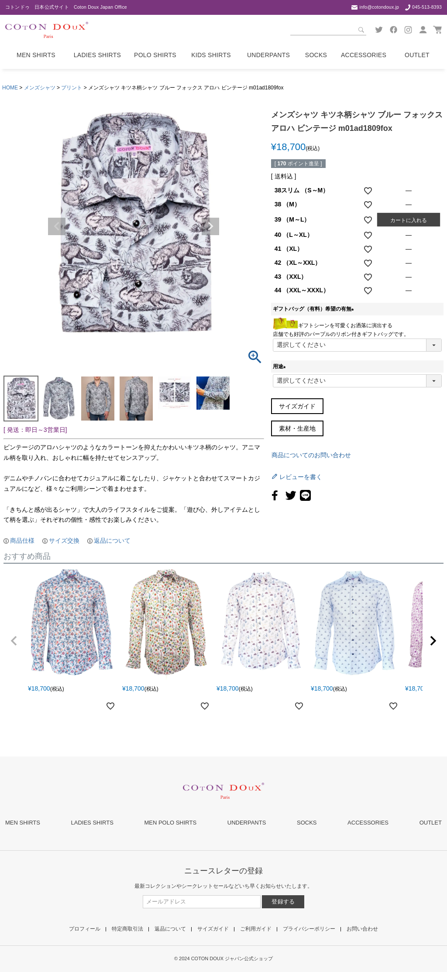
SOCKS (307, 822)
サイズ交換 (64, 540)
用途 (281, 366)
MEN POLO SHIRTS (170, 822)
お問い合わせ (362, 929)
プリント (71, 88)
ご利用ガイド (256, 929)
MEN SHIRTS (22, 822)
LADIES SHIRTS (92, 822)
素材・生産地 (297, 428)
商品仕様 (22, 540)
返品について (112, 540)
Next (210, 226)
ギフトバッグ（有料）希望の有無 (315, 309)
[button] (13, 640)
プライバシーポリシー (309, 929)
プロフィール (84, 929)
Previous (56, 226)
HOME (10, 88)
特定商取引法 (127, 929)
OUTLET (430, 822)
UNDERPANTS (246, 822)
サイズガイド (297, 406)
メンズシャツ (39, 88)
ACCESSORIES (368, 822)
